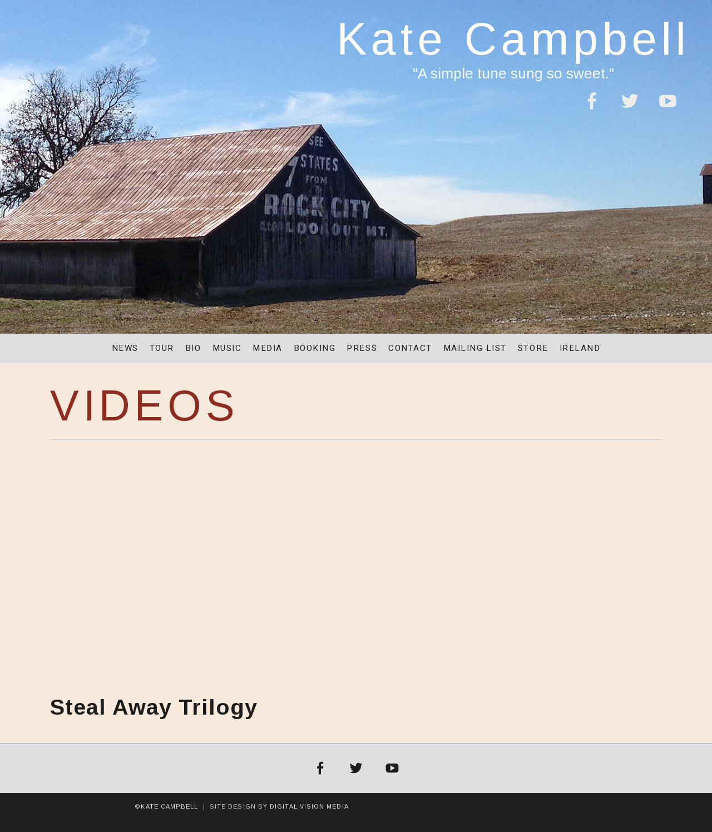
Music (227, 348)
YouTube (667, 108)
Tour (162, 348)
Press (362, 348)
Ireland (580, 348)
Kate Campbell (513, 39)
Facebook (591, 108)
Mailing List (475, 348)
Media (268, 348)
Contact (410, 348)
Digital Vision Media (309, 806)
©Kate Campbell (166, 806)
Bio (193, 348)
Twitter (629, 108)
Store (533, 348)
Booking (315, 348)
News (125, 348)
